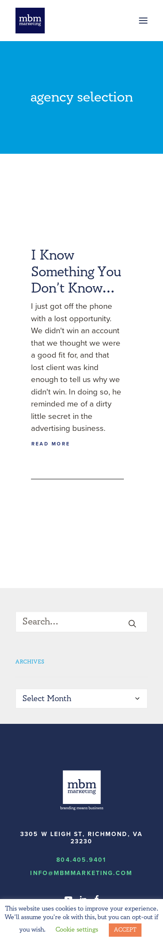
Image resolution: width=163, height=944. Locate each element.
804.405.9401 (81, 859)
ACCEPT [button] (125, 929)
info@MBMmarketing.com (81, 873)
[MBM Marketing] (30, 20)
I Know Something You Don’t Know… (76, 272)
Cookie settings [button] (76, 930)
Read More (50, 444)
